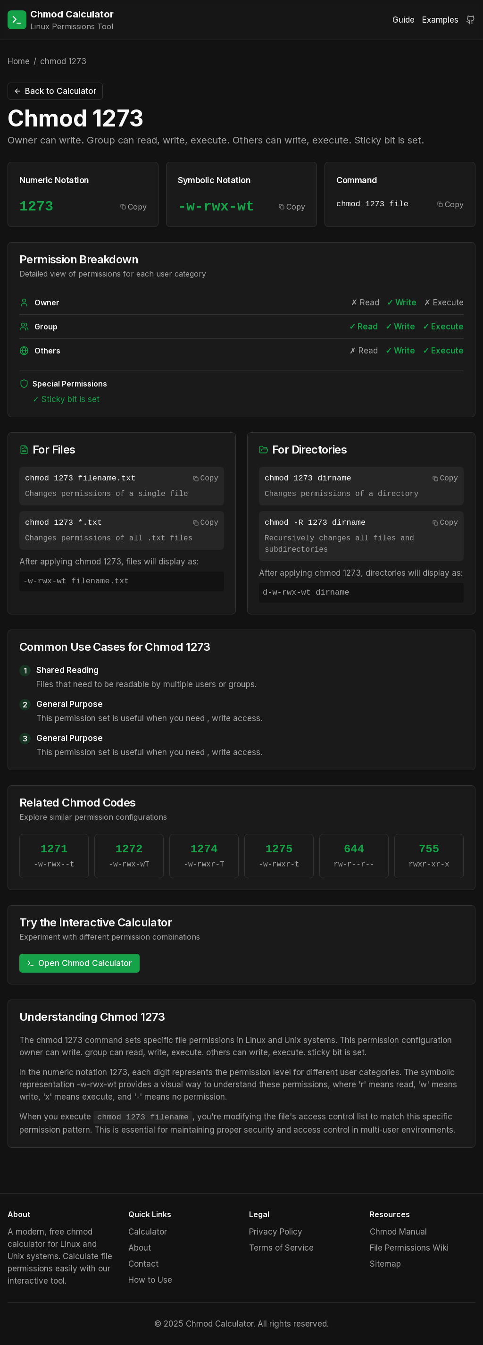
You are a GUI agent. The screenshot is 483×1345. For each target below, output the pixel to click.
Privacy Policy (275, 1231)
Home (19, 61)
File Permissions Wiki (409, 1248)
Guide (403, 20)
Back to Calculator (55, 91)
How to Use (150, 1280)
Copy (133, 206)
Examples (440, 20)
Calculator (147, 1231)
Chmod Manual (398, 1231)
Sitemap (385, 1264)
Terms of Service (281, 1248)
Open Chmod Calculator (79, 963)
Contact (143, 1264)
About (139, 1248)
